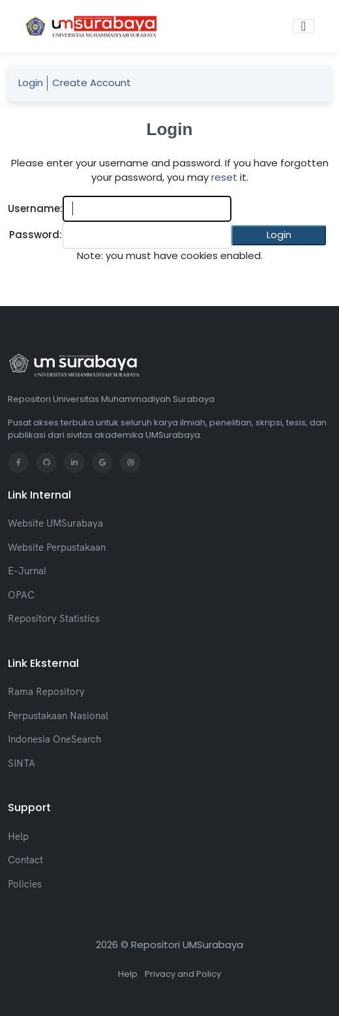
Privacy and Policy (183, 974)
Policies (25, 884)
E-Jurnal (27, 570)
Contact (25, 860)
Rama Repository (46, 691)
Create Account (91, 82)
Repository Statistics (54, 618)
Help (18, 836)
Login (30, 82)
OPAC (21, 595)
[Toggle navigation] (303, 26)
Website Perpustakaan (57, 547)
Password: (35, 234)
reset (224, 177)
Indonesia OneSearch (54, 739)
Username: (35, 208)
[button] (278, 235)
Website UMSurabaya (55, 523)
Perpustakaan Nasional (58, 715)
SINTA (21, 763)
